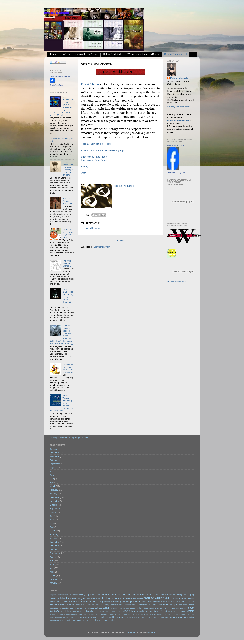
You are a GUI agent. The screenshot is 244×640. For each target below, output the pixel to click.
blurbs (89, 598)
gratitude (115, 602)
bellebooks (63, 598)
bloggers (74, 598)
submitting (75, 611)
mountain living (102, 605)
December (54, 453)
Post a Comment (93, 228)
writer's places (180, 611)
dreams (183, 598)
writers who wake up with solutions (145, 617)
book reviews (126, 598)
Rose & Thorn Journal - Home (96, 144)
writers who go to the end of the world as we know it (151, 614)
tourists (152, 611)
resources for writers (139, 608)
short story (159, 608)
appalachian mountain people (100, 594)
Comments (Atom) (102, 247)
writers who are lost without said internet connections (112, 614)
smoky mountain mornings (176, 608)
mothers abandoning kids (85, 605)
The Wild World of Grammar (66, 263)
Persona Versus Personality (67, 201)
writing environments (178, 617)
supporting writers (87, 611)
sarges (151, 608)
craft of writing (153, 598)
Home (53, 54)
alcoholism (62, 595)
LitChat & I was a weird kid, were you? (67, 233)
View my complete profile (178, 107)
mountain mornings (118, 605)
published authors (93, 608)
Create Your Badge (57, 85)
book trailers (138, 598)
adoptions (53, 595)
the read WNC (123, 611)
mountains (132, 604)
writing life (62, 620)
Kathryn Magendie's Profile (60, 76)
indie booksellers (155, 602)
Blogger (151, 632)
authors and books (155, 594)
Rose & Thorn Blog (124, 186)
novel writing (169, 604)
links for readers (178, 602)
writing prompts (99, 620)
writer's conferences (165, 611)
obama (185, 605)
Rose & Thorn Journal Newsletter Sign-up (102, 150)
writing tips (110, 620)
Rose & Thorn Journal (175, 54)
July (51, 471)
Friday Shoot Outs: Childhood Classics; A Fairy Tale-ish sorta (67, 168)
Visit (176, 282)
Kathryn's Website (112, 54)
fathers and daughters (59, 602)
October (53, 460)
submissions (66, 611)
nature (159, 605)
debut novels (172, 598)
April (52, 482)
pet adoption (64, 608)
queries (116, 608)
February (54, 490)
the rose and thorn (139, 611)
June (52, 475)
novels (179, 604)
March (53, 486)
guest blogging (140, 602)
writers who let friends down (76, 617)
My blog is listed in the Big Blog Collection (69, 437)
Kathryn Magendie (179, 78)
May (52, 479)
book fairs (97, 598)
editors (191, 598)
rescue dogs (124, 608)
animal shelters (72, 595)
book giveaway (110, 598)
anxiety (81, 594)
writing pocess (72, 620)
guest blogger (126, 602)
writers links (68, 614)
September (55, 464)
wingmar (131, 632)
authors (141, 594)
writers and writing (56, 614)
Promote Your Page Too (176, 173)
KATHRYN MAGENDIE (56, 13)
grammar (106, 602)
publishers (108, 608)
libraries (166, 602)
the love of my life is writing (106, 611)
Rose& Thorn (90, 84)
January (53, 449)
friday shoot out (93, 602)
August (53, 467)
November (54, 456)
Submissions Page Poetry (94, 160)
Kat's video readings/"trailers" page (80, 54)
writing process (85, 620)
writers (190, 611)
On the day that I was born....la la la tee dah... (67, 368)
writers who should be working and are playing (109, 617)
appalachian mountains (125, 594)
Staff (83, 173)
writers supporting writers (82, 614)
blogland (82, 598)
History (84, 166)
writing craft (163, 617)
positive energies (77, 608)
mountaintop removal (147, 605)
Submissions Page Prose (94, 156)
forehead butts (77, 601)
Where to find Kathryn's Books (143, 54)
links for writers (67, 604)
